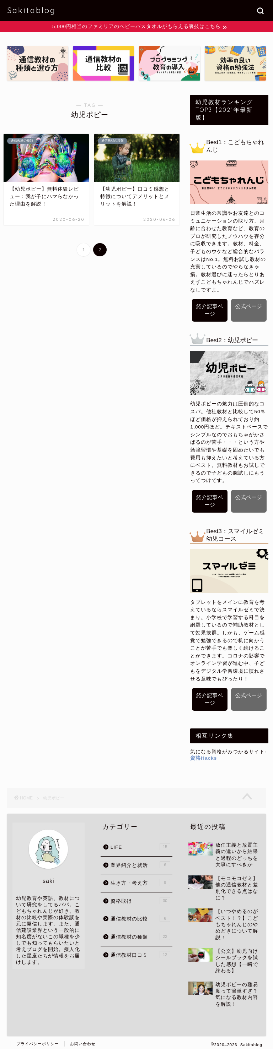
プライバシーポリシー (37, 1040)
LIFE (141, 843)
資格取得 (141, 897)
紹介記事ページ (210, 310)
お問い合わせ (83, 1040)
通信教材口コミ (141, 951)
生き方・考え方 (141, 879)
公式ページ (248, 307)
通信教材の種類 (141, 933)
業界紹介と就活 (141, 861)
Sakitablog (31, 10)
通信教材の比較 (141, 915)
